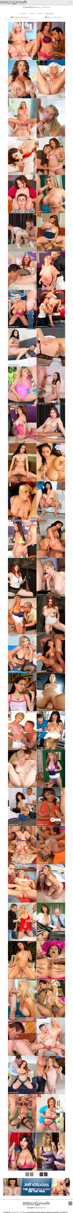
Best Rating (32, 13)
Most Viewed (40, 13)
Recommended (49, 13)
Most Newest (23, 13)
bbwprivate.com (40, 1208)
